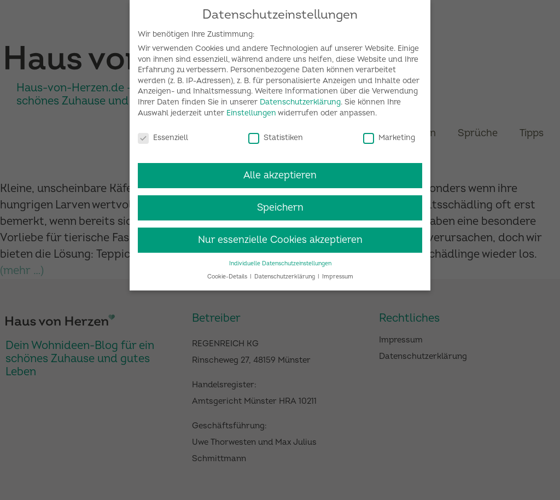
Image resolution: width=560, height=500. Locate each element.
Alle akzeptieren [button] (280, 171)
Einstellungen (251, 109)
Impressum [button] (337, 272)
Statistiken (275, 133)
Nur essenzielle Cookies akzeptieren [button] (280, 236)
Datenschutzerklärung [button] (285, 272)
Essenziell (163, 133)
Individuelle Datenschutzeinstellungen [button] (280, 259)
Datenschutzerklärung (300, 98)
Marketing (389, 133)
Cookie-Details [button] (228, 272)
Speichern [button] (280, 204)
